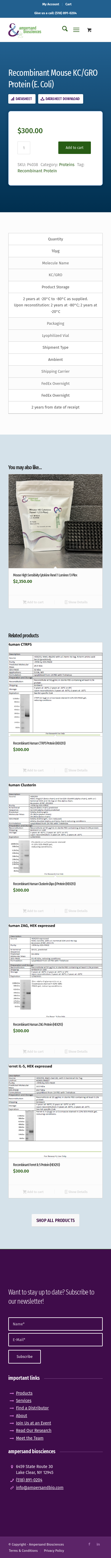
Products (24, 1393)
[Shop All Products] (55, 1220)
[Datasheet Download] (60, 99)
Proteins (66, 164)
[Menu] (76, 30)
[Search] (62, 30)
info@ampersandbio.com (40, 1487)
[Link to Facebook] (89, 1544)
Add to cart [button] (33, 602)
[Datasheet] (22, 99)
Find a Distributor (32, 1408)
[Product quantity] (23, 148)
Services (23, 1400)
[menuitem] (50, 4)
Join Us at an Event (33, 1423)
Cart (68, 4)
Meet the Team (30, 1438)
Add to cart (74, 148)
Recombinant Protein (37, 170)
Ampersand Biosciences (46, 1544)
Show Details (76, 602)
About (21, 1415)
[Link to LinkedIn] (98, 1544)
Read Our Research (34, 1430)
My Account (50, 4)
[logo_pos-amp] (46, 30)
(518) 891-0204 (29, 1480)
